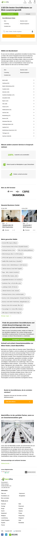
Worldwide (21, 522)
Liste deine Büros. (18, 402)
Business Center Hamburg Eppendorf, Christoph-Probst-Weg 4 (16, 298)
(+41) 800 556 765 (5, 487)
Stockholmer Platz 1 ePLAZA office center (11, 283)
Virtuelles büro (6, 75)
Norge (2, 508)
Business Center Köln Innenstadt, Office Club (12, 305)
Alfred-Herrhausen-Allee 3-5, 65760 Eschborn (12, 254)
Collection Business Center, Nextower (10, 290)
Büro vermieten (5, 498)
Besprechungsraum (24, 72)
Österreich (21, 506)
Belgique (3, 515)
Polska (20, 513)
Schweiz (21, 508)
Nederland (4, 513)
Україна (21, 511)
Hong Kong (21, 515)
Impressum (22, 493)
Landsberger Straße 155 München (10, 287)
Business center (23, 70)
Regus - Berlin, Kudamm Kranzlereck (10, 272)
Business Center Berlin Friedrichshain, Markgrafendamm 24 (15, 301)
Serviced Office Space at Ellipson (9, 242)
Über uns (3, 493)
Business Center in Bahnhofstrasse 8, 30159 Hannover (14, 265)
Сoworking (5, 72)
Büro (4, 70)
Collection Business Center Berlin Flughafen (12, 268)
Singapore (21, 518)
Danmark (3, 503)
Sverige (3, 506)
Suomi (2, 511)
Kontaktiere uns (5, 495)
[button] (18, 212)
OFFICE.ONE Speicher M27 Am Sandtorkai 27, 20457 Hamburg (16, 257)
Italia (20, 503)
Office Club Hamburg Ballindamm (25, 250)
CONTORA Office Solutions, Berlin (10, 276)
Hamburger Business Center (8, 250)
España (3, 522)
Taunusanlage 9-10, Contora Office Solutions (12, 309)
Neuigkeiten (22, 495)
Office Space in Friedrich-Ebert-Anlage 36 (11, 312)
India (20, 520)
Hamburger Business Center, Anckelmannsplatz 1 (13, 294)
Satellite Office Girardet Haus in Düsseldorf (12, 261)
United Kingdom (5, 520)
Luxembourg (4, 518)
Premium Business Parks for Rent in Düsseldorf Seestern (15, 246)
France (3, 525)
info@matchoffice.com (6, 485)
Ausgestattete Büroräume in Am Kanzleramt (12, 279)
